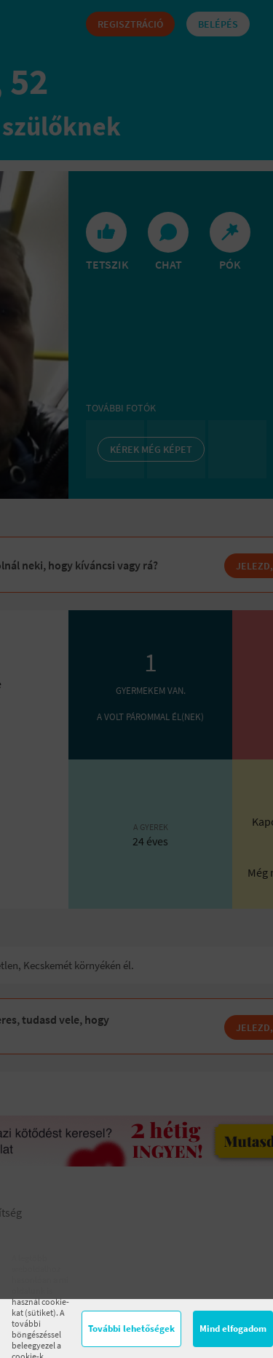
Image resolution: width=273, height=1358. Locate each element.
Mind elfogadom (232, 1328)
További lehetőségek (131, 1328)
